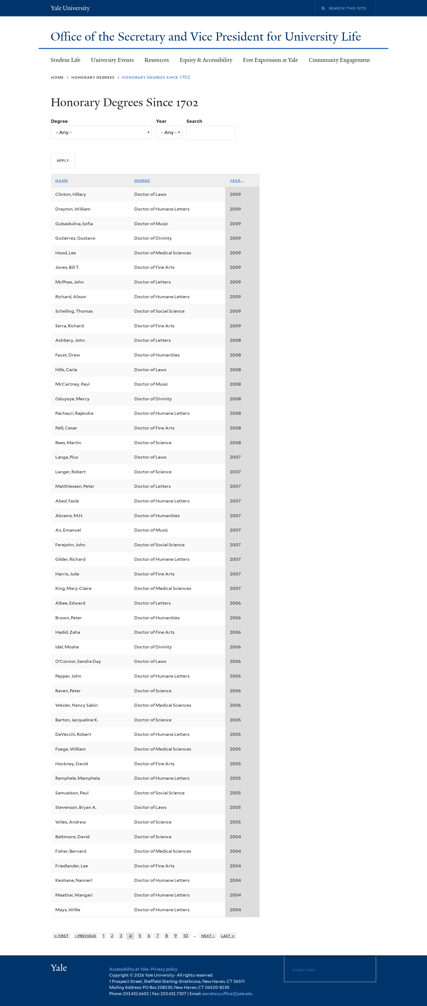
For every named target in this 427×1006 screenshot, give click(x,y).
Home (57, 77)
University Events (112, 59)
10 (185, 935)
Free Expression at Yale (270, 59)
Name (61, 180)
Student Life (65, 59)
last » (227, 935)
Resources (157, 59)
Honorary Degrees (92, 77)
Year (161, 121)
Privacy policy (164, 969)
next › (208, 935)
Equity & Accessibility (206, 59)
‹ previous (85, 935)
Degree (59, 121)
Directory (304, 970)
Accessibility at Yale (128, 969)
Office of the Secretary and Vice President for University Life (207, 36)
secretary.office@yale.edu (227, 993)
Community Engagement (339, 59)
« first (61, 935)
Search (194, 121)
